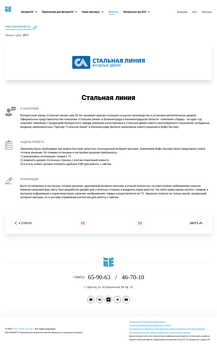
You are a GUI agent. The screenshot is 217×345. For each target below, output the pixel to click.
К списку (23, 223)
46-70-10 (133, 277)
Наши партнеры (93, 12)
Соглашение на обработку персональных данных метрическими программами (166, 329)
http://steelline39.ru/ (18, 26)
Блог (194, 12)
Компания (182, 12)
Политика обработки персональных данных (149, 325)
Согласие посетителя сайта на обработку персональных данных (159, 332)
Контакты (207, 12)
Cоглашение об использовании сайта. (147, 322)
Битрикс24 (27, 12)
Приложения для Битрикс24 (58, 12)
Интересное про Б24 (138, 12)
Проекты (116, 12)
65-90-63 (105, 277)
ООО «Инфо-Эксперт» (24, 329)
